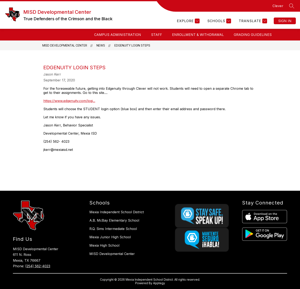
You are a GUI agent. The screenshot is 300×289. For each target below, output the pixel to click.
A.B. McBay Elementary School (114, 220)
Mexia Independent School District (116, 212)
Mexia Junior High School (110, 237)
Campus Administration (117, 35)
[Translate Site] (252, 21)
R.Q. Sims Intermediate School (113, 229)
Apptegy (159, 283)
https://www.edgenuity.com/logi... (69, 101)
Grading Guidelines (253, 35)
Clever (277, 6)
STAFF (156, 35)
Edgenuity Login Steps (132, 45)
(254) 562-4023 (37, 266)
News (100, 45)
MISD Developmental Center (64, 45)
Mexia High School (104, 245)
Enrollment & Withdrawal (198, 35)
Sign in (284, 21)
